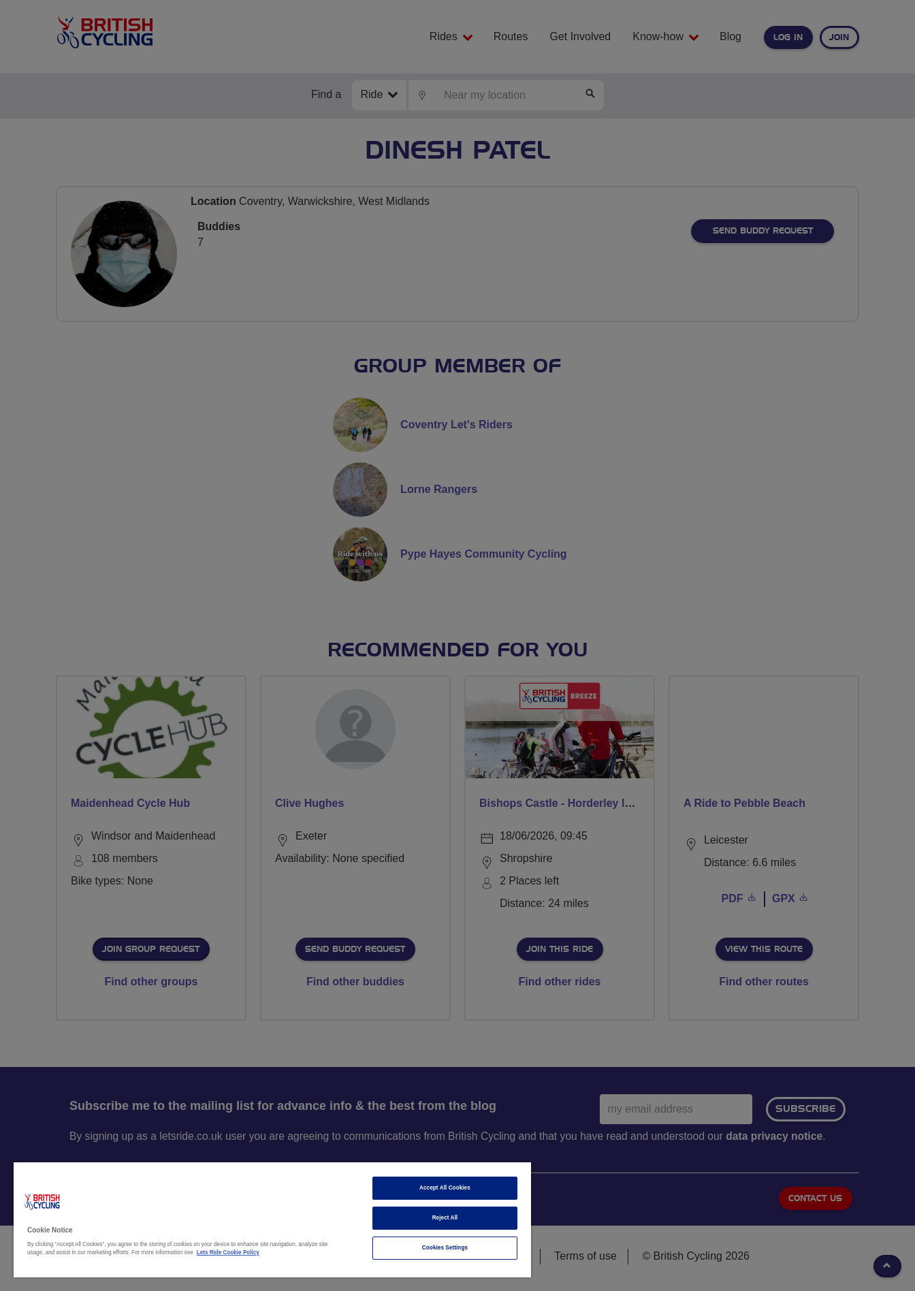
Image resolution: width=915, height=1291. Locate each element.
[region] (272, 1219)
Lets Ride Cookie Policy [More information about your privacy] (228, 1252)
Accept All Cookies (444, 1188)
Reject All (445, 1218)
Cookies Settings (445, 1248)
